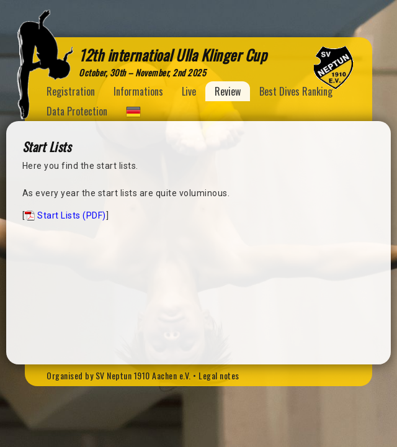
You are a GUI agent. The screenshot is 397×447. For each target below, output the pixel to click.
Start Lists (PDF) (71, 215)
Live (189, 91)
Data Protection (77, 111)
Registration (71, 91)
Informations (138, 91)
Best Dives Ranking (295, 91)
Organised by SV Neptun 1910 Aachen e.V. (119, 375)
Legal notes (218, 375)
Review (228, 91)
